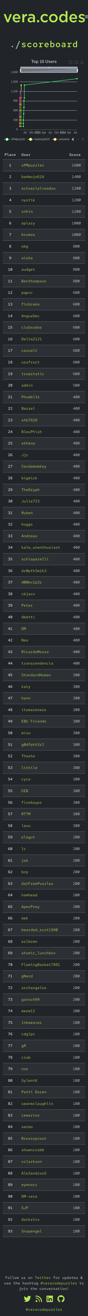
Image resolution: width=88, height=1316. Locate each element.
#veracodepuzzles (59, 1283)
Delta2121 (31, 339)
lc (23, 848)
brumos (28, 234)
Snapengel (31, 1231)
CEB (24, 790)
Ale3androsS (34, 1173)
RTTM (26, 814)
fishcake (30, 304)
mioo (26, 732)
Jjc (24, 454)
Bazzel (28, 408)
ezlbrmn (29, 941)
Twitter (43, 1277)
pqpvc (27, 292)
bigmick (29, 478)
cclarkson (31, 1161)
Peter (27, 605)
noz (24, 1068)
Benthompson (34, 281)
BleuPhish (31, 431)
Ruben (27, 512)
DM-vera (29, 1196)
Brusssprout (34, 1138)
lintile (29, 767)
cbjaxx (28, 593)
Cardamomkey (34, 466)
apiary (28, 223)
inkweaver (31, 1022)
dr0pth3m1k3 (34, 570)
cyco (26, 779)
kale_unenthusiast (40, 547)
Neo (24, 640)
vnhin (27, 211)
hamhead (29, 895)
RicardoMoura (35, 651)
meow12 (28, 1010)
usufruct (30, 362)
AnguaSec (30, 315)
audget (28, 269)
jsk (24, 860)
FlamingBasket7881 (40, 964)
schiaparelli (35, 559)
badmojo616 (32, 176)
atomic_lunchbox (38, 953)
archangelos (34, 987)
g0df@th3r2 (32, 744)
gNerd (27, 976)
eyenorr (29, 1184)
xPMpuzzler (32, 165)
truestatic (32, 373)
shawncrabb (32, 1149)
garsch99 (30, 999)
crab (26, 1057)
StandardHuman (36, 675)
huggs (27, 524)
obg (24, 246)
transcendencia (37, 663)
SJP (24, 1207)
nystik (28, 200)
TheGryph (30, 489)
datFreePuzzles (37, 883)
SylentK (29, 1080)
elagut (28, 837)
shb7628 (29, 420)
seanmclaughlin (37, 1103)
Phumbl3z (30, 397)
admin (27, 385)
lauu (26, 825)
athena (28, 443)
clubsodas (31, 327)
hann (26, 698)
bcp (24, 871)
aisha (27, 258)
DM (23, 628)
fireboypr (31, 802)
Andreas (29, 536)
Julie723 (30, 501)
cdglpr (28, 1034)
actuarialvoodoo (38, 188)
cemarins (30, 1115)
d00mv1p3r (31, 582)
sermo (27, 1126)
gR (23, 1045)
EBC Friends (34, 721)
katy (26, 686)
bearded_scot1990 (39, 929)
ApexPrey (30, 906)
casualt (29, 350)
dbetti (28, 617)
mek (24, 918)
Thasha (28, 756)
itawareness (34, 709)
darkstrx (30, 1219)
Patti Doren (34, 1092)
